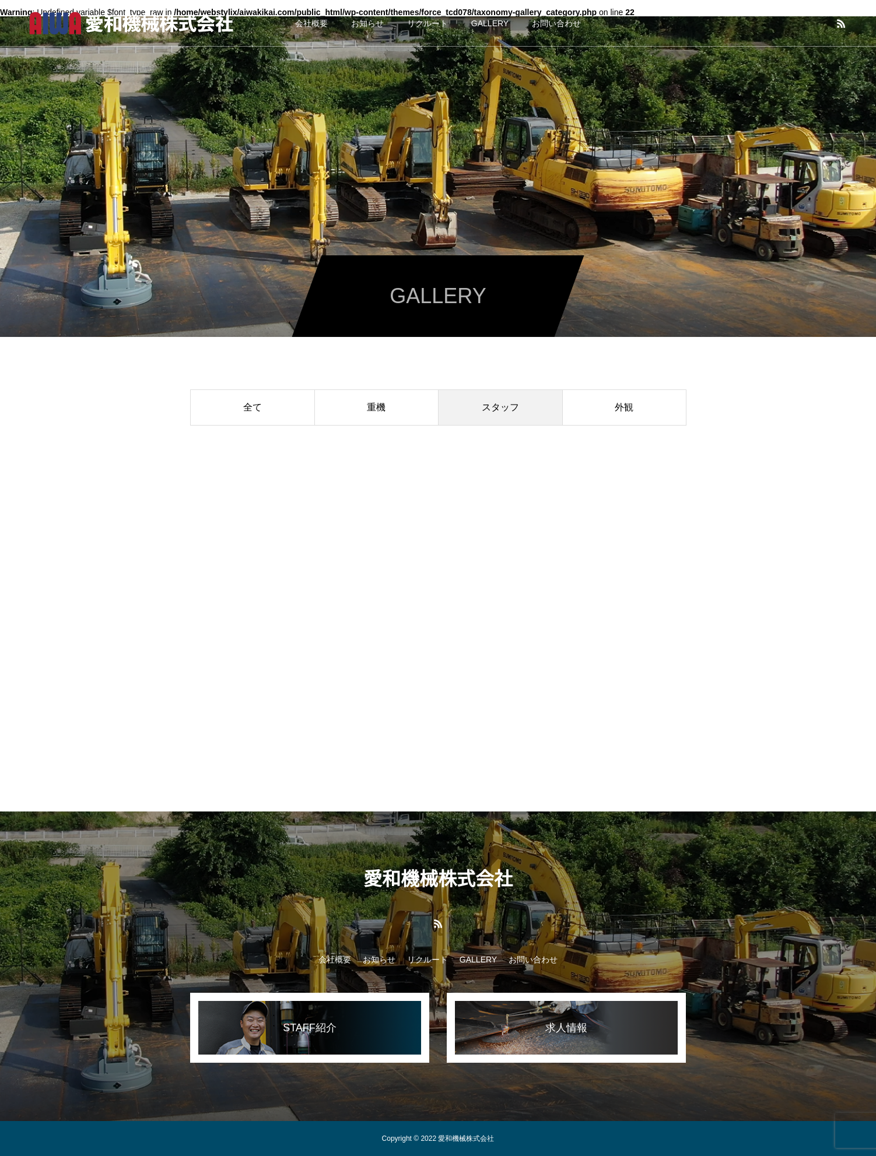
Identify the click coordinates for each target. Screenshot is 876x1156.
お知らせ (367, 23)
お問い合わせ (556, 23)
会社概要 (311, 23)
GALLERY (490, 23)
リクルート (427, 23)
